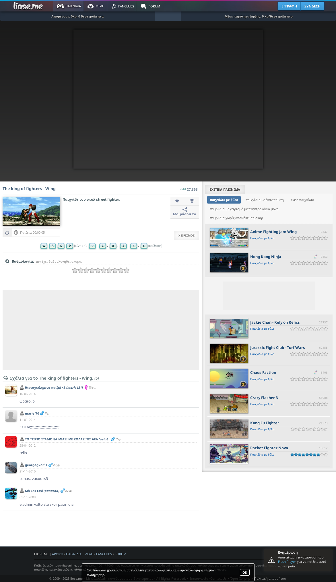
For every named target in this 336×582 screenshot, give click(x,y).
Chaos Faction (263, 372)
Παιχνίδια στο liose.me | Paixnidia (29, 6)
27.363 (189, 188)
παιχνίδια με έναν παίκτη (265, 200)
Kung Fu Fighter (264, 422)
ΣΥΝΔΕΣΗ (312, 6)
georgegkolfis (36, 465)
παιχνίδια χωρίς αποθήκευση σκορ (236, 218)
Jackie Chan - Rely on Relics (275, 322)
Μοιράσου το (184, 211)
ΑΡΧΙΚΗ (57, 554)
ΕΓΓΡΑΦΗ (289, 6)
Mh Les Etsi (42, 491)
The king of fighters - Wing (29, 188)
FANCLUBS (104, 554)
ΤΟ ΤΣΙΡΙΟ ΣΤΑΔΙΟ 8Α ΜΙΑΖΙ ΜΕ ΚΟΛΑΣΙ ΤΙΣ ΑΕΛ (66, 441)
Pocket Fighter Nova (269, 447)
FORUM (120, 554)
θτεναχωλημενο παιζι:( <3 (54, 387)
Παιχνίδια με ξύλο (262, 238)
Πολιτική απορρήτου (270, 578)
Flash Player (287, 561)
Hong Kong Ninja (265, 256)
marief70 (32, 413)
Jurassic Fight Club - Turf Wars (277, 347)
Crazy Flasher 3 (264, 397)
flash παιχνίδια (302, 200)
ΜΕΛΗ (88, 554)
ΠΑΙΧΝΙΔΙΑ (73, 554)
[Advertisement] (101, 330)
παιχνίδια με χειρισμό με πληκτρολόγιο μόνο (244, 209)
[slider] (100, 270)
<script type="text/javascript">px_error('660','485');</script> (168, 99)
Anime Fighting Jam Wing (273, 231)
